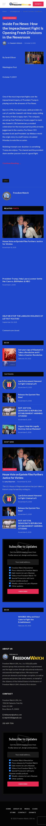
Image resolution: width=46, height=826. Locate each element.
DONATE (38, 4)
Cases (35, 809)
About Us (17, 809)
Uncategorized (9, 18)
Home (8, 809)
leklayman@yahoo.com (13, 715)
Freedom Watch (16, 43)
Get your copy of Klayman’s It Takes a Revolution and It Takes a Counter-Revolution (30, 352)
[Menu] (4, 4)
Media (27, 809)
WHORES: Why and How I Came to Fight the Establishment (29, 619)
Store (13, 812)
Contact (22, 812)
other (6, 181)
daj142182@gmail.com (13, 718)
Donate (32, 812)
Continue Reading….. (11, 163)
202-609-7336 (7, 723)
